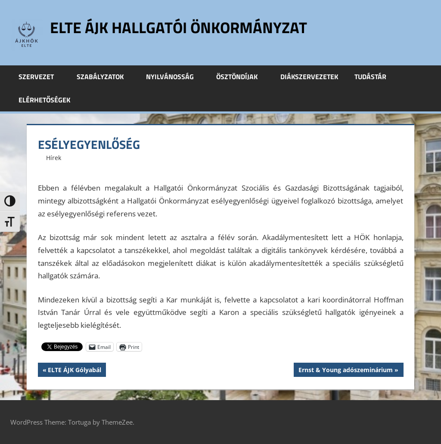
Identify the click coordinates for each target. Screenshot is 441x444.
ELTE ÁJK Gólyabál (74, 370)
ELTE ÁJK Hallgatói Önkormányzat (178, 27)
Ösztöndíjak (241, 76)
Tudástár (375, 76)
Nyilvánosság (174, 76)
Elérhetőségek (44, 100)
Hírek (53, 158)
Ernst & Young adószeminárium (345, 370)
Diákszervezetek (309, 76)
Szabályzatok (105, 76)
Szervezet (41, 76)
